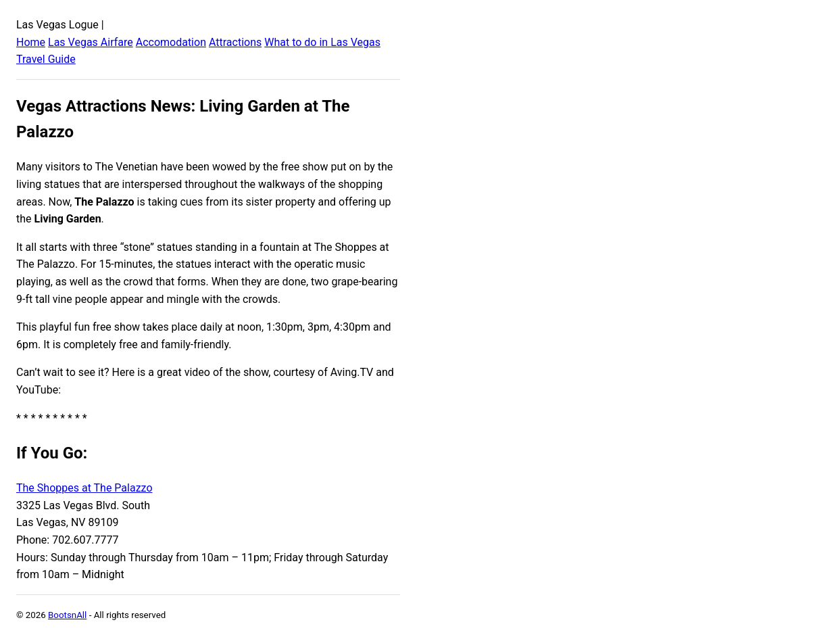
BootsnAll (67, 615)
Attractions (235, 42)
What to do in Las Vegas (322, 42)
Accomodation (171, 42)
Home (30, 42)
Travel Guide (46, 59)
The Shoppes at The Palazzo (84, 487)
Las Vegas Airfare (90, 42)
